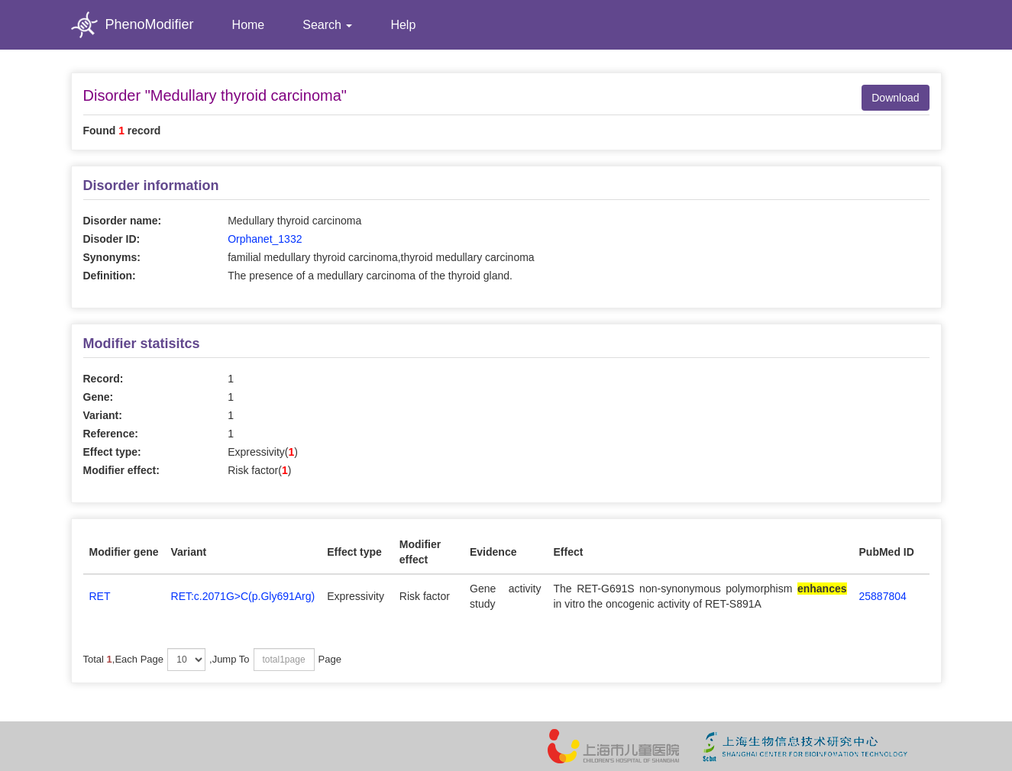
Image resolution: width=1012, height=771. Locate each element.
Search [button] (327, 24)
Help (402, 24)
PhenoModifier (132, 24)
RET (100, 596)
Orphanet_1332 (265, 239)
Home (248, 24)
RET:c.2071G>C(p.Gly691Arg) (243, 596)
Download (895, 98)
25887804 (883, 596)
